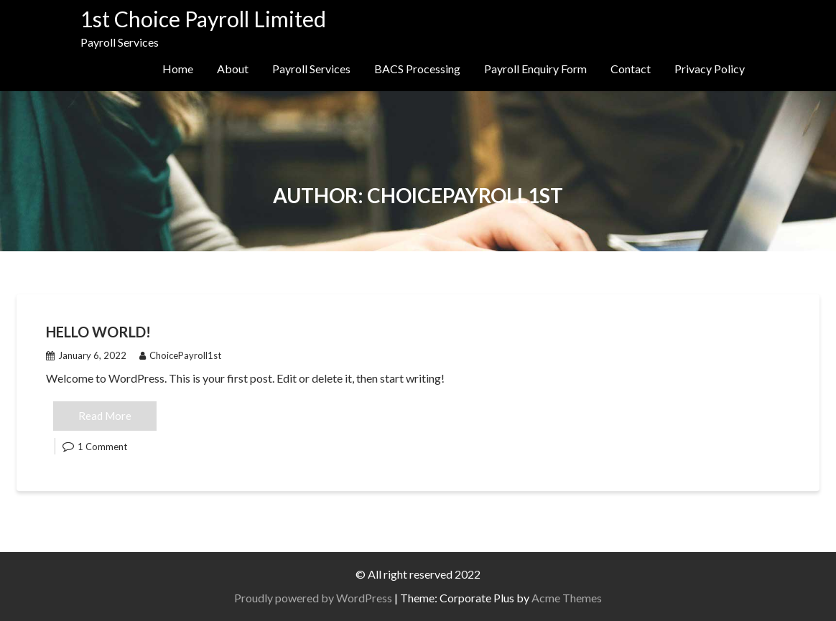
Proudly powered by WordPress (313, 597)
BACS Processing (417, 68)
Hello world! (98, 331)
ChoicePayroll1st (180, 355)
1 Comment (102, 446)
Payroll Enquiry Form (535, 68)
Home (177, 68)
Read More (104, 415)
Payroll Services (311, 68)
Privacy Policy (709, 68)
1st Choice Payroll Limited (203, 19)
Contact (630, 68)
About (233, 68)
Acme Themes (566, 597)
